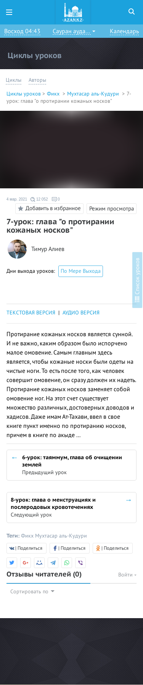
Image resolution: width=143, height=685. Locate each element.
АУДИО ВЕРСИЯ (81, 312)
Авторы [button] (37, 80)
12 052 (39, 199)
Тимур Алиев (47, 249)
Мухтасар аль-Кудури (94, 94)
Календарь (124, 31)
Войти (127, 575)
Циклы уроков (23, 94)
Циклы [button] (13, 80)
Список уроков (137, 280)
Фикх (54, 94)
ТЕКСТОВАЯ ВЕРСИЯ (30, 312)
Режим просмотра (111, 208)
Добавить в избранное (48, 209)
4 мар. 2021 (16, 199)
